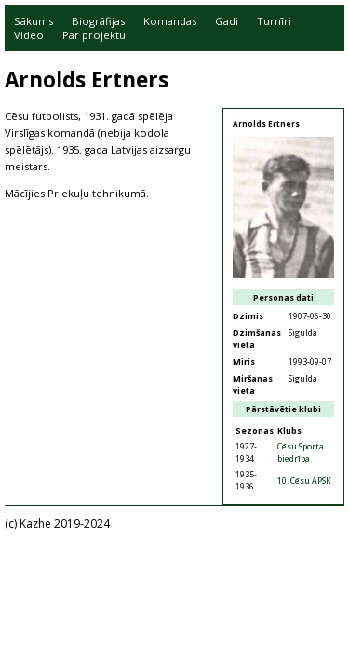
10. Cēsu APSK (304, 481)
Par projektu (94, 35)
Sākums (33, 21)
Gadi (226, 21)
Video (29, 35)
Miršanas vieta (253, 384)
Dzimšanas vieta (257, 339)
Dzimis (248, 316)
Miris (244, 361)
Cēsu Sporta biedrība (300, 452)
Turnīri (274, 21)
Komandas (169, 21)
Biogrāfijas (98, 21)
